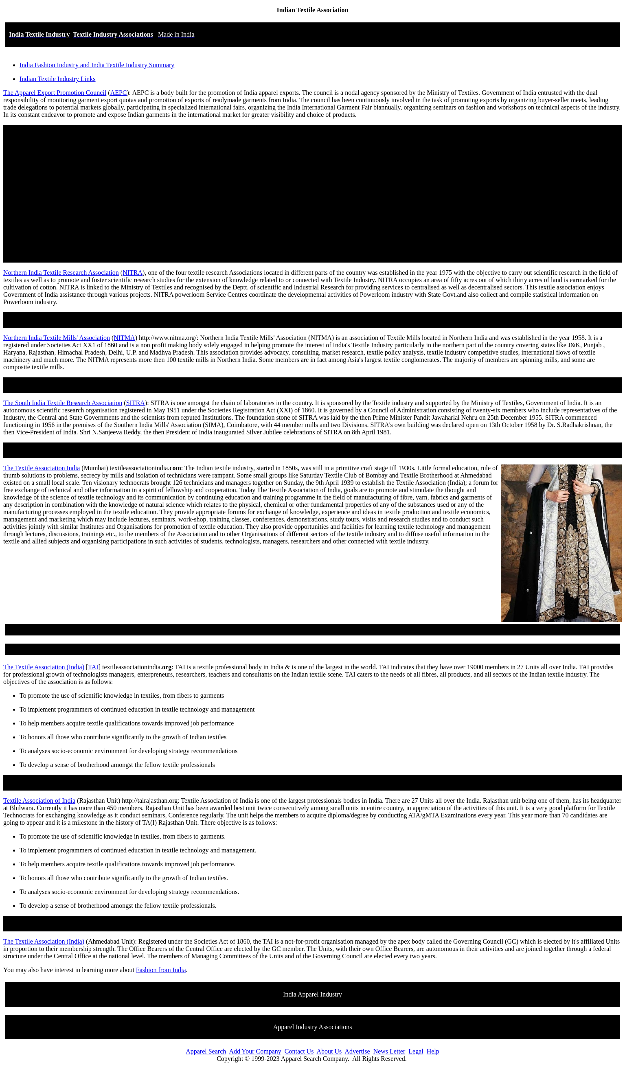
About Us (329, 1051)
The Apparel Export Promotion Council (54, 92)
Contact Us (299, 1051)
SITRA (135, 402)
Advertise (357, 1051)
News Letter (389, 1051)
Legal (415, 1051)
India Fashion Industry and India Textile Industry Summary (97, 64)
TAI (93, 667)
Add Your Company (255, 1051)
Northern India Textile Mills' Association (56, 337)
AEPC (118, 92)
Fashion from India (161, 969)
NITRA (133, 272)
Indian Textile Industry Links (58, 78)
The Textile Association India (41, 467)
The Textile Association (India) (43, 667)
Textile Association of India (39, 800)
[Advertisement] (312, 190)
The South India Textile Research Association (62, 402)
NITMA (124, 337)
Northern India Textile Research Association (61, 272)
